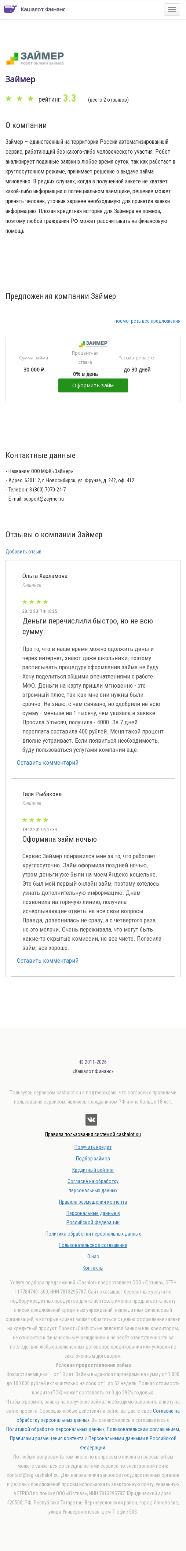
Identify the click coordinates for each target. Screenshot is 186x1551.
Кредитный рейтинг (93, 1170)
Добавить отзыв (23, 552)
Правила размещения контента (93, 1202)
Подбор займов (93, 1159)
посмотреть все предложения (147, 321)
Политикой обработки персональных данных (55, 1429)
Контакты (93, 1268)
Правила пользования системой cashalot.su (93, 1134)
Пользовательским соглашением (143, 1429)
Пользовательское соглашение (93, 1245)
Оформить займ (93, 385)
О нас (93, 1256)
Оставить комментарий (48, 762)
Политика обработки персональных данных (93, 1234)
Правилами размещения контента (47, 1438)
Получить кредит (93, 1147)
